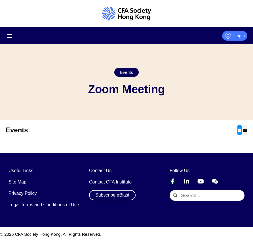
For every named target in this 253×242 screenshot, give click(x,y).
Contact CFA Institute (110, 182)
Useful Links (21, 170)
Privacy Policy (23, 193)
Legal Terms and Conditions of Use (44, 204)
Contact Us (100, 170)
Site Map (17, 182)
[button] (126, 72)
